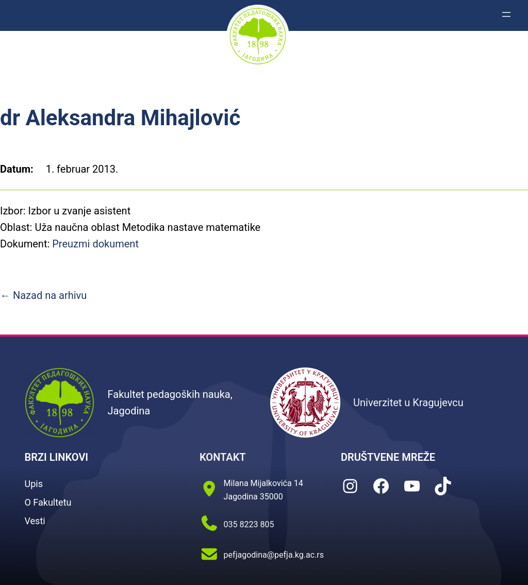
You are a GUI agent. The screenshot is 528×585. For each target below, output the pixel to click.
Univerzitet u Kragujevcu (408, 402)
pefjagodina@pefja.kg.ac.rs (274, 555)
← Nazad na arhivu (43, 295)
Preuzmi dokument (95, 244)
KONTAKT (223, 457)
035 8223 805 (249, 524)
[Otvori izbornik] (506, 14)
